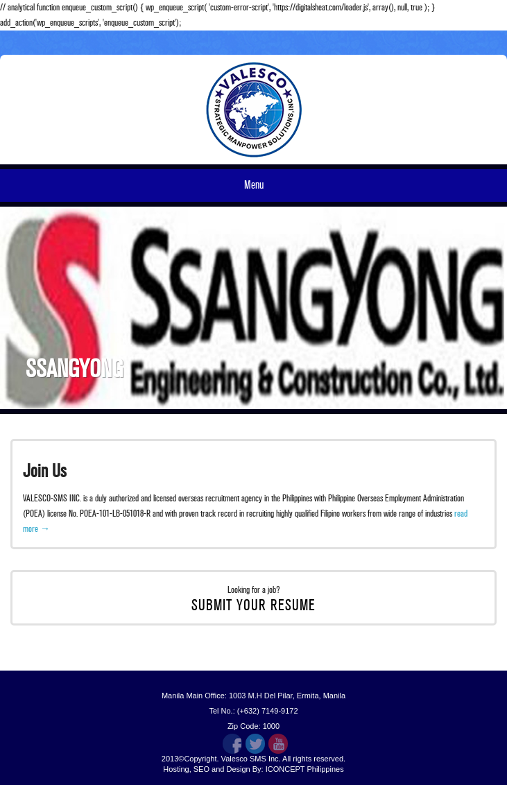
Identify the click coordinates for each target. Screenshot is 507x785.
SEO (201, 769)
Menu (254, 185)
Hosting (176, 769)
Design (238, 769)
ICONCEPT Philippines (305, 769)
